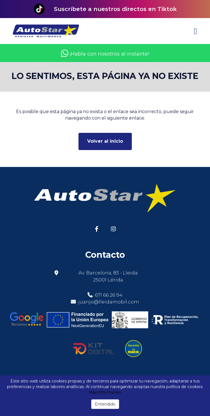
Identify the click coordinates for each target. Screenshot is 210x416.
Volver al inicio (105, 141)
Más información (105, 392)
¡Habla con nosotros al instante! (105, 54)
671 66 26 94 (105, 295)
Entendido (105, 404)
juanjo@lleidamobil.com (108, 302)
